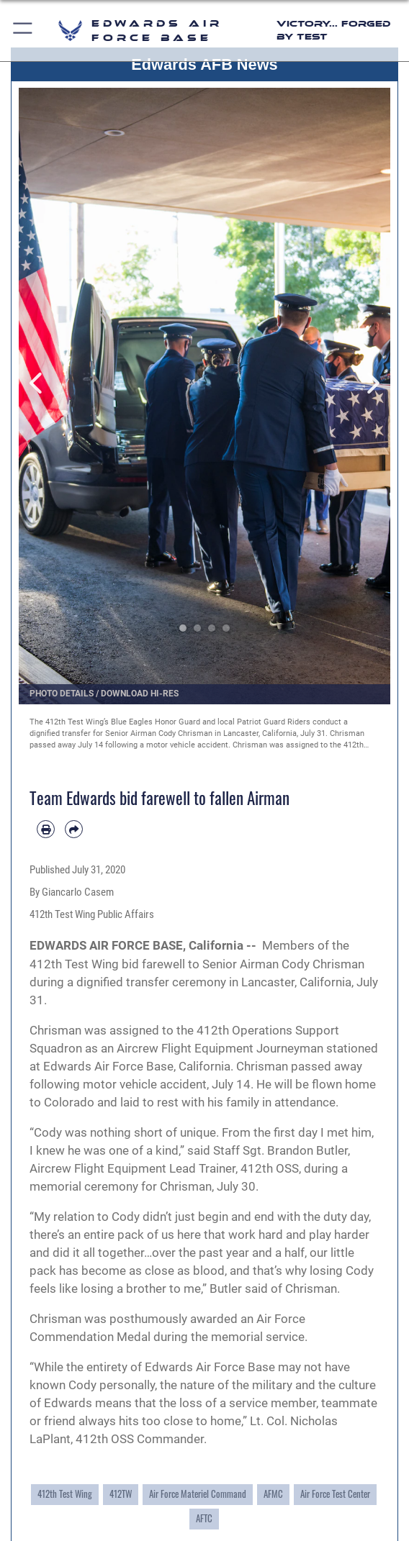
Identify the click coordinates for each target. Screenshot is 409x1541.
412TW (120, 1494)
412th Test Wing (64, 1494)
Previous (37, 383)
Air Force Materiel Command (197, 1494)
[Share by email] (74, 829)
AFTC (204, 1518)
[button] (23, 30)
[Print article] (46, 829)
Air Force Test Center (335, 1494)
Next (371, 383)
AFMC (273, 1494)
